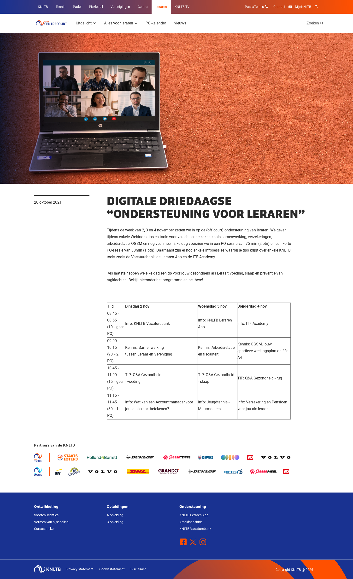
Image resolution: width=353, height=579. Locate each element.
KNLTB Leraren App (193, 515)
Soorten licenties (46, 515)
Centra (143, 7)
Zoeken (312, 23)
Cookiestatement (112, 569)
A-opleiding (115, 515)
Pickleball (96, 7)
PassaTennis (257, 7)
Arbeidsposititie (190, 522)
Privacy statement (80, 569)
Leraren (161, 7)
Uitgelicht (84, 23)
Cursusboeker (44, 529)
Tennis (60, 7)
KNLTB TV (182, 7)
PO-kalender (156, 23)
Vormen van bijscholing (51, 522)
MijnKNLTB (303, 7)
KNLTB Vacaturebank (195, 529)
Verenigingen (120, 7)
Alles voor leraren (118, 23)
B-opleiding (115, 522)
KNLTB (43, 7)
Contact (279, 7)
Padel (77, 7)
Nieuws (180, 23)
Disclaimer (138, 569)
